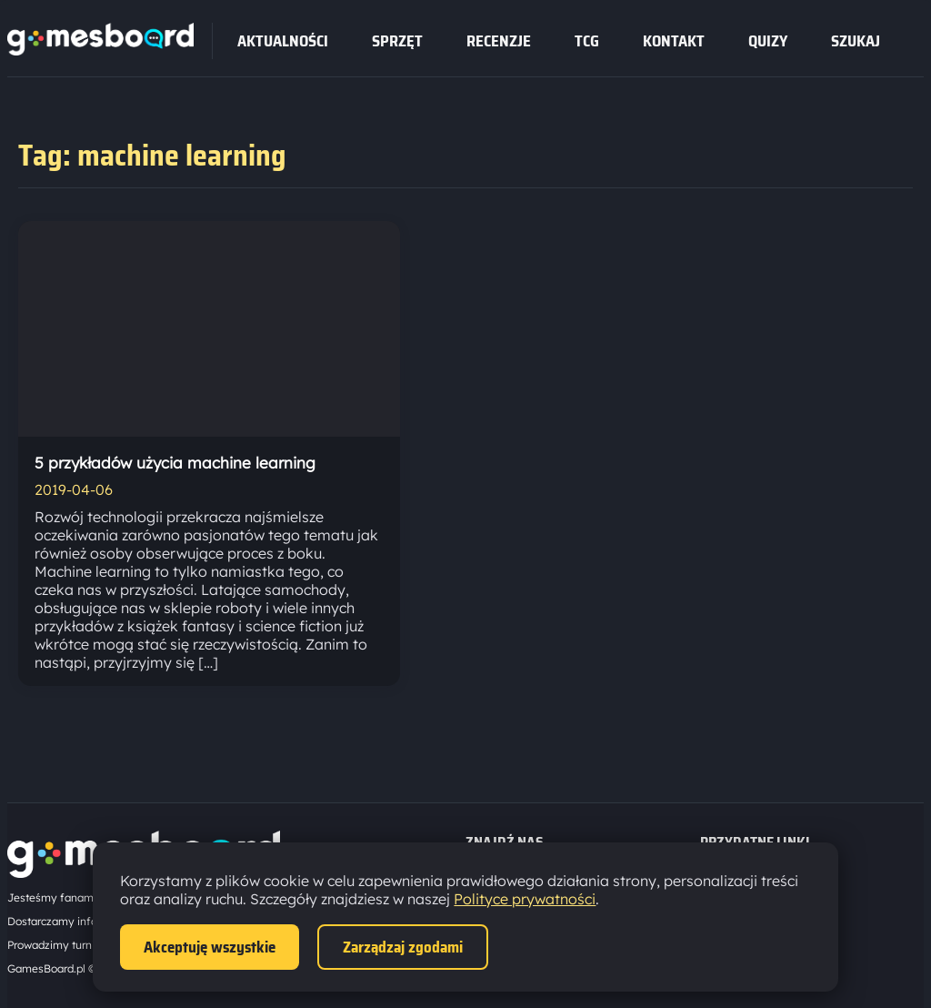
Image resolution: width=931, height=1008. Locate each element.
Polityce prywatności (525, 899)
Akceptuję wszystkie (209, 947)
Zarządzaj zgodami (403, 947)
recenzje (498, 41)
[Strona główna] (100, 50)
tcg (587, 41)
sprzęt (397, 41)
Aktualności (282, 41)
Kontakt (674, 41)
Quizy (767, 41)
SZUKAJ (855, 41)
